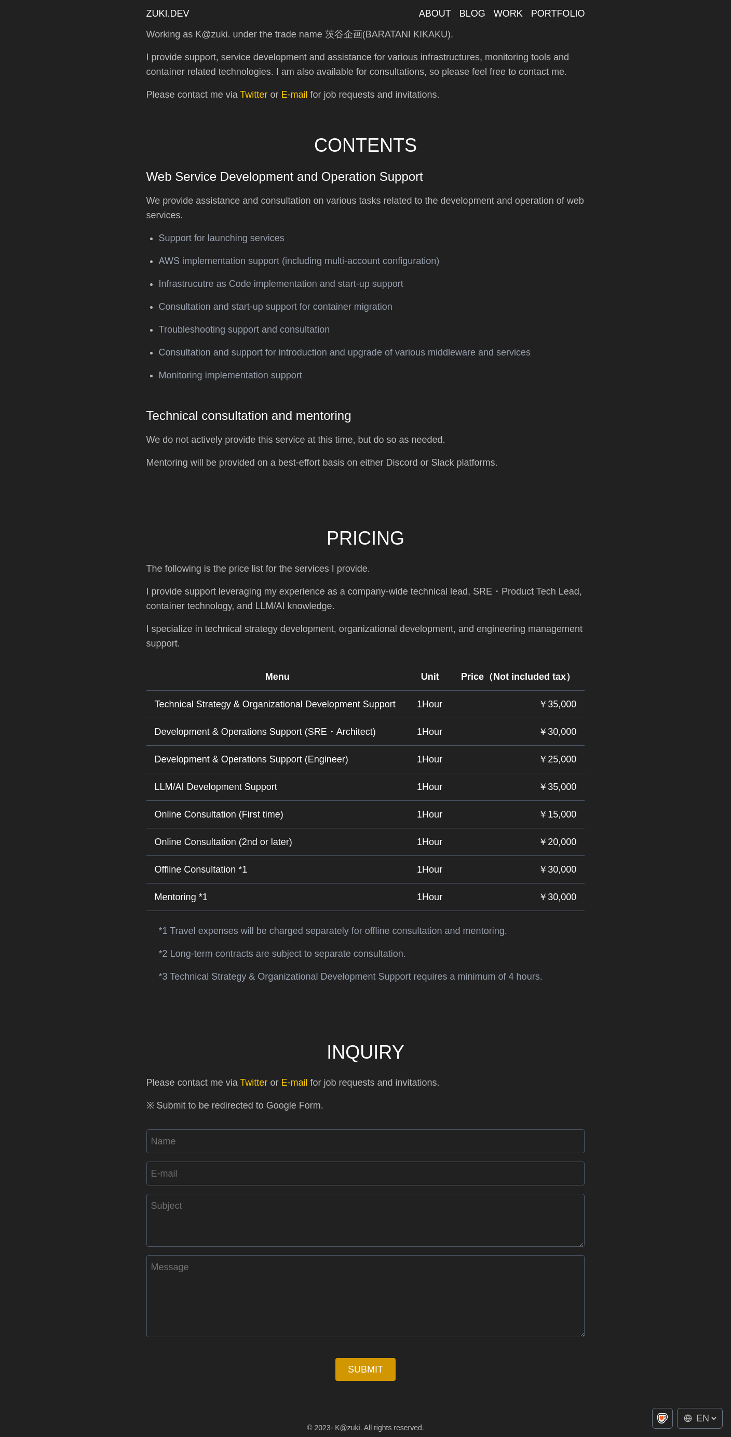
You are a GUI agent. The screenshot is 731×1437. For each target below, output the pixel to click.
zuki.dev (167, 13)
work (508, 13)
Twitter (253, 94)
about (435, 13)
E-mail (294, 94)
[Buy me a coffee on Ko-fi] (662, 1418)
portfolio (558, 13)
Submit (365, 1369)
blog (472, 13)
